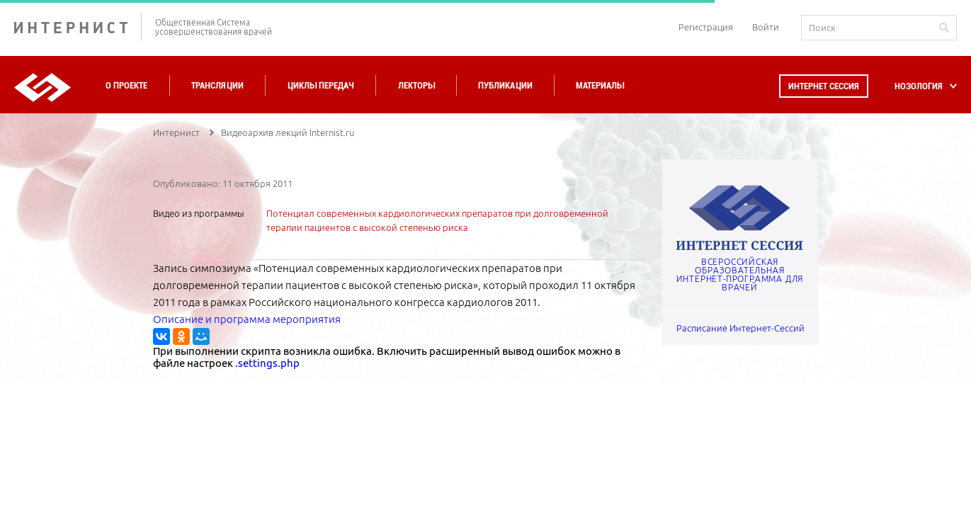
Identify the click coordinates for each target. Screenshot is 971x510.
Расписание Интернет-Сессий (740, 328)
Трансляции (217, 85)
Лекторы (416, 85)
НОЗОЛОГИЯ (919, 86)
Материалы (600, 85)
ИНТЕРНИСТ (78, 27)
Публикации (505, 85)
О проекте (126, 85)
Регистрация (705, 27)
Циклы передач (320, 85)
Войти (765, 27)
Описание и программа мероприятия (247, 319)
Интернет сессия (823, 86)
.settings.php (267, 363)
